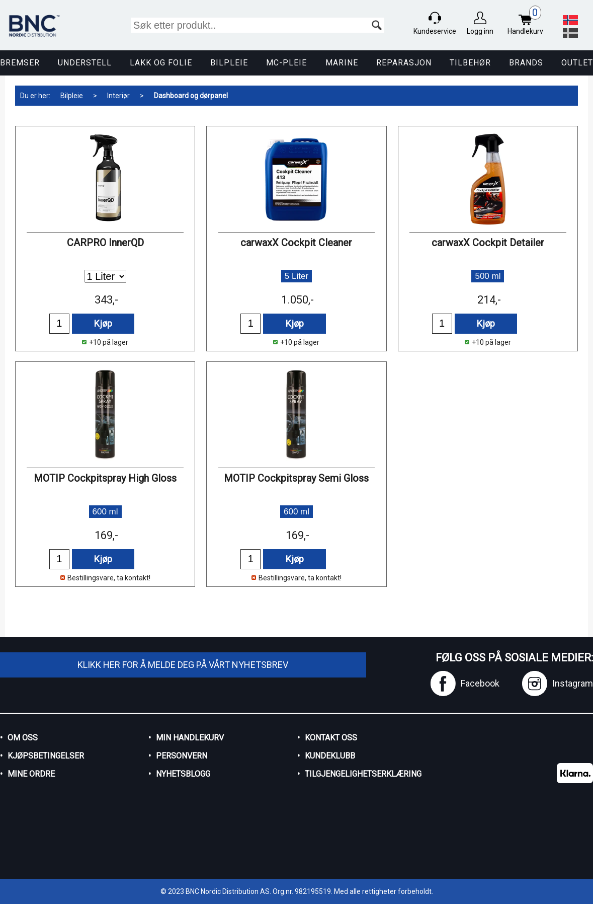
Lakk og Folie (161, 62)
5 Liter (296, 276)
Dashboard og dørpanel (191, 96)
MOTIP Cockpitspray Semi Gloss (296, 478)
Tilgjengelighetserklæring (363, 774)
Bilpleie (229, 62)
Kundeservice (434, 31)
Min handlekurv (190, 737)
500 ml (487, 276)
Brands (526, 62)
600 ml (105, 511)
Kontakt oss (331, 737)
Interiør (118, 96)
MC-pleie (286, 62)
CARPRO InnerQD (105, 243)
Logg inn (480, 31)
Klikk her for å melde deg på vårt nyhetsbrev (182, 664)
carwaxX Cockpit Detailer (488, 243)
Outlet (577, 62)
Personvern (181, 756)
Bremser (20, 62)
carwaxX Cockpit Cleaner (296, 243)
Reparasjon (404, 62)
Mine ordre (31, 774)
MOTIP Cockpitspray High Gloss (105, 478)
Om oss (23, 737)
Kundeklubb (330, 756)
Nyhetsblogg (183, 774)
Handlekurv (527, 21)
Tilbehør (470, 62)
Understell (85, 62)
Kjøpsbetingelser (46, 756)
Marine (341, 62)
